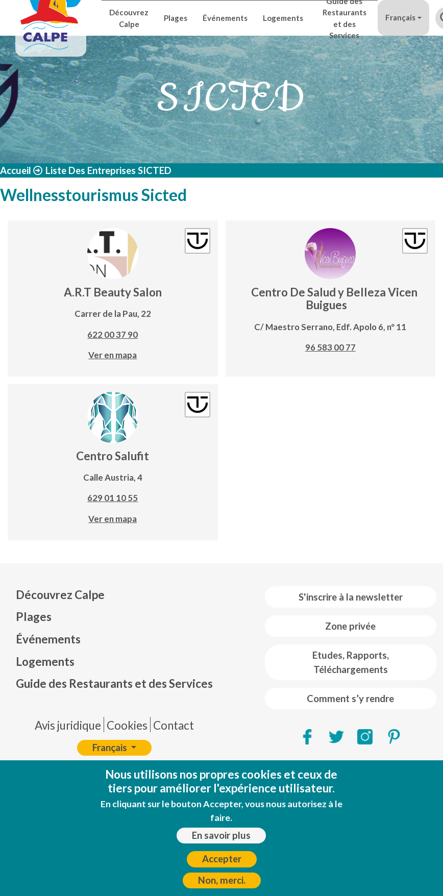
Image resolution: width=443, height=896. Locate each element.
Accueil (15, 170)
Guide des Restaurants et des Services (344, 18)
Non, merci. (221, 885)
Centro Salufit (112, 456)
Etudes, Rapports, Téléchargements (350, 662)
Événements (225, 17)
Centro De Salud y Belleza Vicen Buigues (334, 298)
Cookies (127, 725)
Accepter (221, 864)
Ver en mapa (112, 355)
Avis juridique (68, 725)
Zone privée (350, 626)
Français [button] (400, 17)
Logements (283, 17)
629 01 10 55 (112, 497)
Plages (175, 17)
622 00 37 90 (112, 334)
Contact (173, 725)
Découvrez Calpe (129, 18)
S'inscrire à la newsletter (351, 597)
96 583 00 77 (330, 347)
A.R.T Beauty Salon (113, 292)
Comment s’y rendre (350, 698)
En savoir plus (221, 840)
